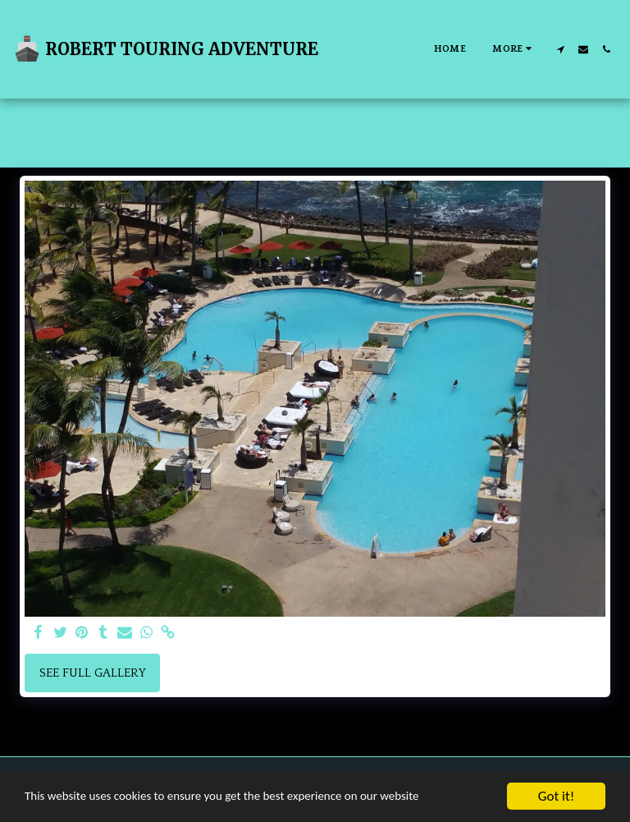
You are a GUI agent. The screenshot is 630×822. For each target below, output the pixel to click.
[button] (560, 49)
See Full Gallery (92, 673)
